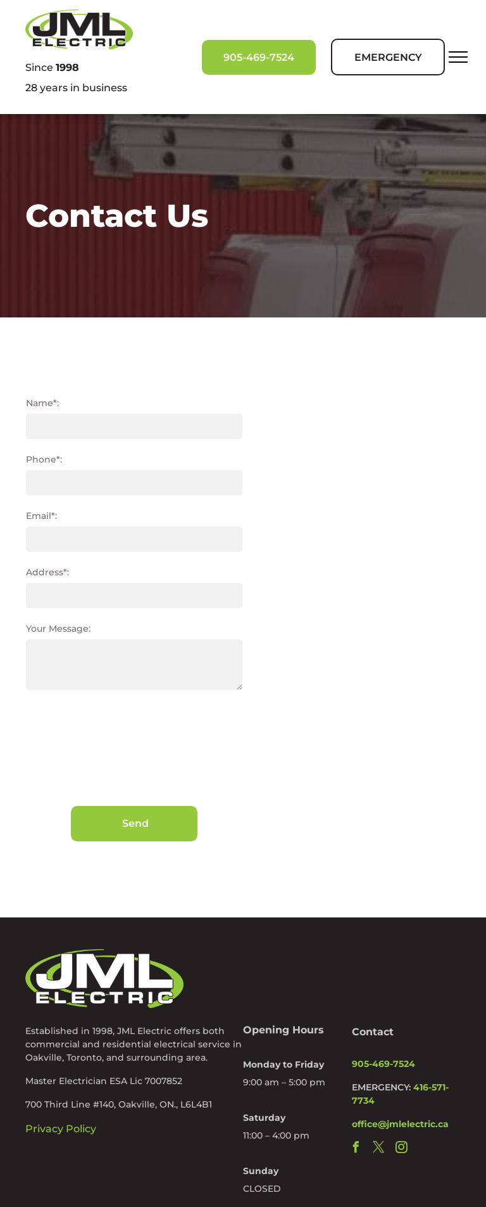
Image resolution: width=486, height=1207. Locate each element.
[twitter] (378, 1149)
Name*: (42, 403)
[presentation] (78, 747)
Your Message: (58, 628)
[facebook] (355, 1149)
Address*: (47, 572)
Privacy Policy (60, 1129)
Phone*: (44, 459)
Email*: (41, 515)
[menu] (458, 57)
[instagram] (401, 1149)
